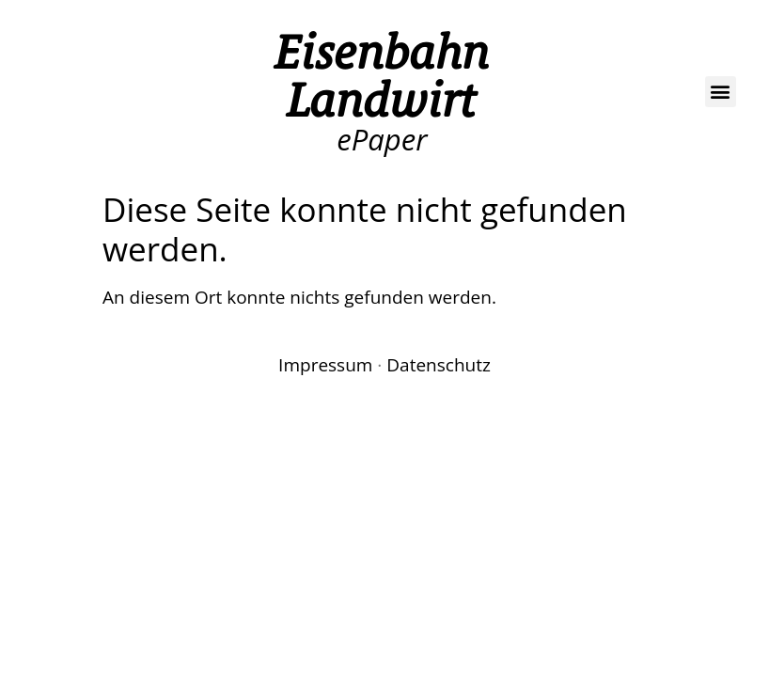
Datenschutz (438, 365)
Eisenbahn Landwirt (382, 75)
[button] (720, 91)
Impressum (325, 365)
